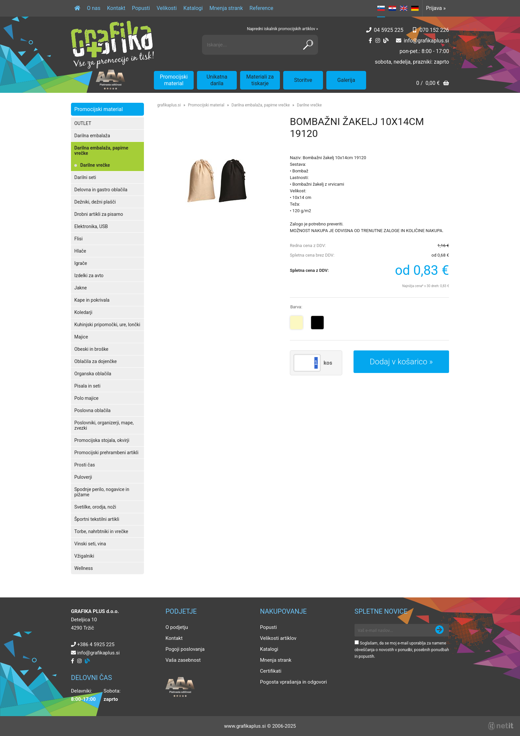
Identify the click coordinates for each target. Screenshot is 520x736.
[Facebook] (370, 40)
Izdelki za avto (88, 275)
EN (404, 8)
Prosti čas (84, 464)
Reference (261, 8)
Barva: (296, 306)
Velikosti (167, 8)
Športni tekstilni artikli (96, 519)
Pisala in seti (87, 386)
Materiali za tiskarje (260, 80)
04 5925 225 (388, 30)
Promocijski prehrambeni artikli (106, 452)
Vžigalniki (84, 556)
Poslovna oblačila (92, 410)
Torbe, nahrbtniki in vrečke (101, 531)
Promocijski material (174, 80)
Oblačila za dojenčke (95, 361)
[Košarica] (432, 84)
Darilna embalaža (92, 135)
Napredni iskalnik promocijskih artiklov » (282, 29)
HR (392, 8)
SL (381, 8)
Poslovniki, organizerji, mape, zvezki (104, 425)
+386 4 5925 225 (95, 644)
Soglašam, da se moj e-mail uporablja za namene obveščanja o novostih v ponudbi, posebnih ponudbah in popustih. (402, 650)
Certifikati (270, 671)
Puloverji (83, 477)
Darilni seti (85, 177)
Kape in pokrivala (91, 300)
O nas (93, 8)
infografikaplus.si (426, 40)
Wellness (83, 568)
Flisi (78, 238)
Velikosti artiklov (278, 638)
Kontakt (116, 8)
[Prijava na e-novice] (439, 630)
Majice (81, 336)
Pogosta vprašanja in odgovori (293, 682)
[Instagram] (377, 40)
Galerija (346, 80)
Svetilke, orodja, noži (95, 507)
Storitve (303, 80)
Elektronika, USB (91, 226)
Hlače (80, 251)
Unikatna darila (217, 80)
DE (415, 8)
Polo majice (86, 398)
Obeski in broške (91, 349)
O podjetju (176, 627)
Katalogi (193, 8)
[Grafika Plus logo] (112, 45)
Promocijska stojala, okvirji (101, 440)
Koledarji (83, 312)
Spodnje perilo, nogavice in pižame (101, 492)
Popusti (141, 8)
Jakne (80, 287)
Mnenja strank (226, 8)
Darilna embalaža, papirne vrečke (101, 150)
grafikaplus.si (169, 105)
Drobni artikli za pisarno (98, 214)
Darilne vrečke (95, 165)
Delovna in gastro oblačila (100, 189)
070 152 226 (434, 30)
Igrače (80, 263)
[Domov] (77, 8)
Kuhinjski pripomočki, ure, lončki (107, 324)
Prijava (436, 8)
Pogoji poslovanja (185, 649)
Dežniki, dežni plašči (95, 202)
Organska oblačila (92, 373)
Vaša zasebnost (183, 660)
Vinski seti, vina (90, 543)
